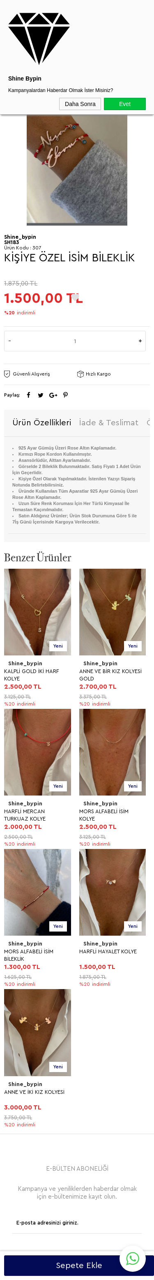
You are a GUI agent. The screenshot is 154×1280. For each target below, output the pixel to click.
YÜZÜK (17, 880)
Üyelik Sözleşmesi (30, 948)
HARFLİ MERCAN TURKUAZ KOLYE (100, 675)
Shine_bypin (25, 664)
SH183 (11, 242)
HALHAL (18, 908)
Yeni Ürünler (23, 1030)
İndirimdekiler (24, 1044)
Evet (125, 104)
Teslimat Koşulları (29, 934)
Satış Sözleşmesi (28, 962)
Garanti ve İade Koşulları (38, 976)
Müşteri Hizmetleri (30, 1058)
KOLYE (16, 852)
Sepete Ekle (79, 1266)
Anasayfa (19, 1016)
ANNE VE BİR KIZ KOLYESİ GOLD (35, 675)
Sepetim (18, 1072)
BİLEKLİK (18, 894)
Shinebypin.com (109, 1247)
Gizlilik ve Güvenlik (31, 990)
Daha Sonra (80, 104)
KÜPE (14, 866)
